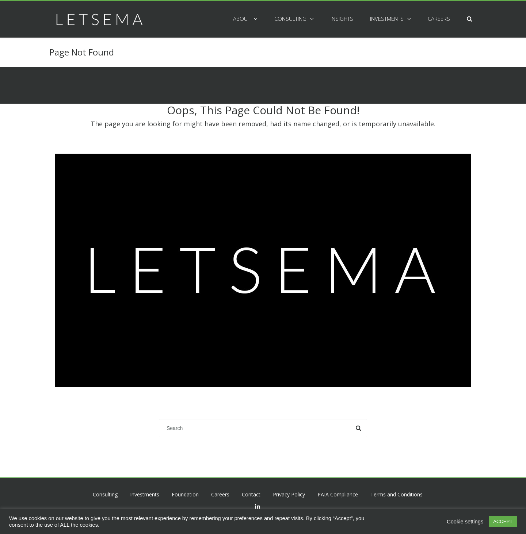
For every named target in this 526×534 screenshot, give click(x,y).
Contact (251, 494)
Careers (439, 18)
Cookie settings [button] (465, 522)
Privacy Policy (289, 494)
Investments (387, 18)
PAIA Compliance (337, 494)
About (241, 18)
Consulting (290, 18)
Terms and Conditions (396, 494)
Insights (342, 18)
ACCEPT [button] (502, 521)
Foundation (185, 494)
